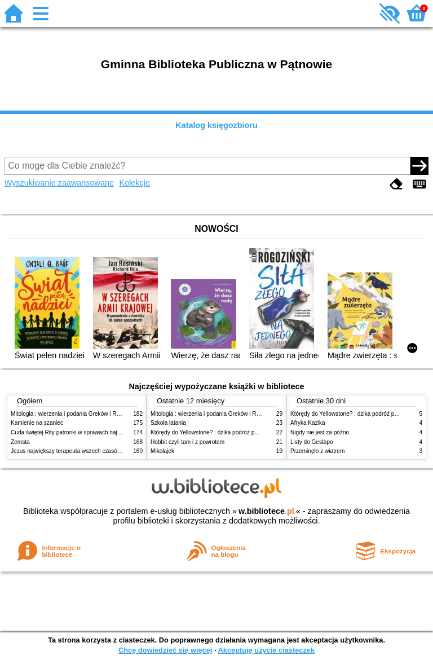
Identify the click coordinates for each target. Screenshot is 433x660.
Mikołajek (162, 451)
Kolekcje (135, 182)
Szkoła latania (168, 423)
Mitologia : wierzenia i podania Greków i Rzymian (73, 414)
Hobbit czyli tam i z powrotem (187, 442)
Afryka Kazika (307, 423)
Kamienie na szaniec (37, 423)
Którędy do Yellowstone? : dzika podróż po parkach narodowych (231, 432)
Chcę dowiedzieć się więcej (165, 650)
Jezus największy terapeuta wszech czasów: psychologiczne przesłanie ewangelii (113, 451)
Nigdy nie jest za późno (319, 432)
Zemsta (20, 442)
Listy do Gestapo (311, 442)
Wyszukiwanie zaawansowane (59, 182)
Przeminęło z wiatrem (317, 451)
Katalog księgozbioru (216, 125)
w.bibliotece (266, 511)
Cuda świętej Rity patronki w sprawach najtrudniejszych (81, 432)
